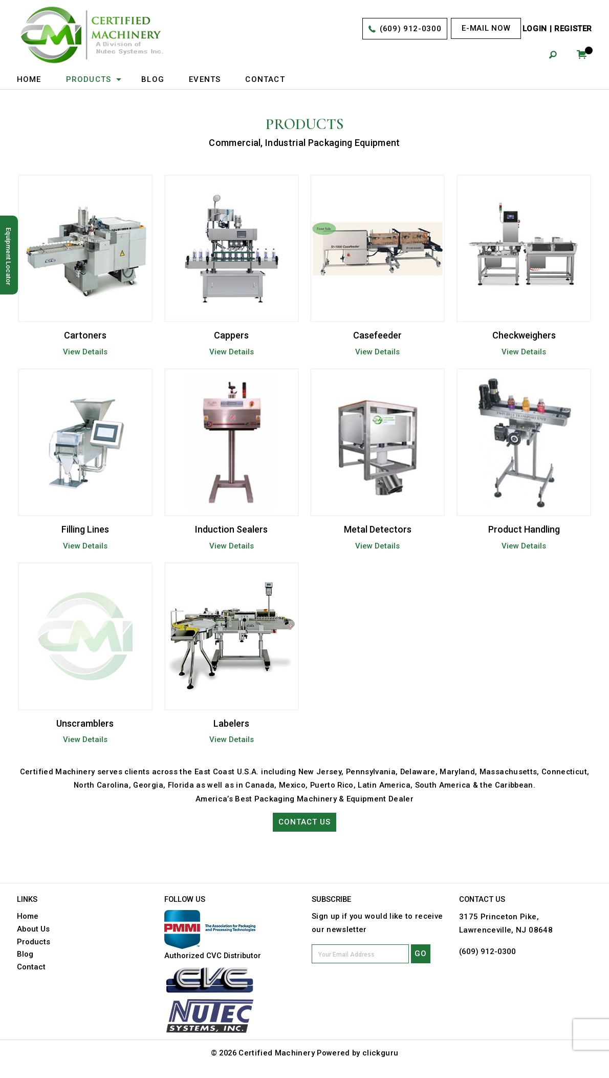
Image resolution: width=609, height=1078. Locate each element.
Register (573, 29)
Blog (152, 79)
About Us (33, 929)
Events (205, 79)
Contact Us (304, 822)
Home (29, 79)
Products (89, 79)
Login (535, 29)
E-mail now (486, 28)
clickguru (382, 1053)
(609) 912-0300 (410, 29)
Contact (265, 79)
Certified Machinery (277, 1053)
